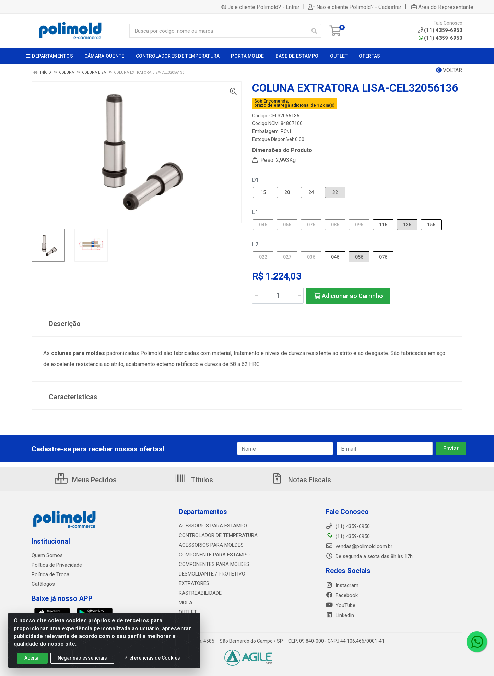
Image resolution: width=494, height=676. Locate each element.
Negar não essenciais (82, 658)
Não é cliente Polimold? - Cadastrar (354, 7)
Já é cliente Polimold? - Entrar (260, 7)
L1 (255, 212)
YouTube (340, 605)
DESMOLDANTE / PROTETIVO (212, 574)
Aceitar (32, 658)
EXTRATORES (194, 583)
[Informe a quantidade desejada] (278, 296)
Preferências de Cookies (152, 658)
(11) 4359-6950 (440, 38)
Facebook (342, 595)
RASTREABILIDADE (200, 593)
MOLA (185, 603)
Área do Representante (442, 7)
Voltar (449, 70)
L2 (255, 244)
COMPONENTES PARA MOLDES (214, 564)
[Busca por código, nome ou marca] (218, 31)
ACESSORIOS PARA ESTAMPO (213, 526)
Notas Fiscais (301, 480)
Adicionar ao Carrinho (348, 295)
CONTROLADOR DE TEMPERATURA (218, 535)
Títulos (193, 480)
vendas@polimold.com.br (359, 546)
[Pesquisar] (314, 31)
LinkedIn (340, 615)
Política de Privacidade (57, 565)
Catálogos (43, 584)
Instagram (342, 585)
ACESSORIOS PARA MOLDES (211, 545)
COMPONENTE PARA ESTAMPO (214, 555)
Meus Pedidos (86, 480)
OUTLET (188, 612)
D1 (255, 180)
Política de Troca (50, 574)
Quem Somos (47, 555)
